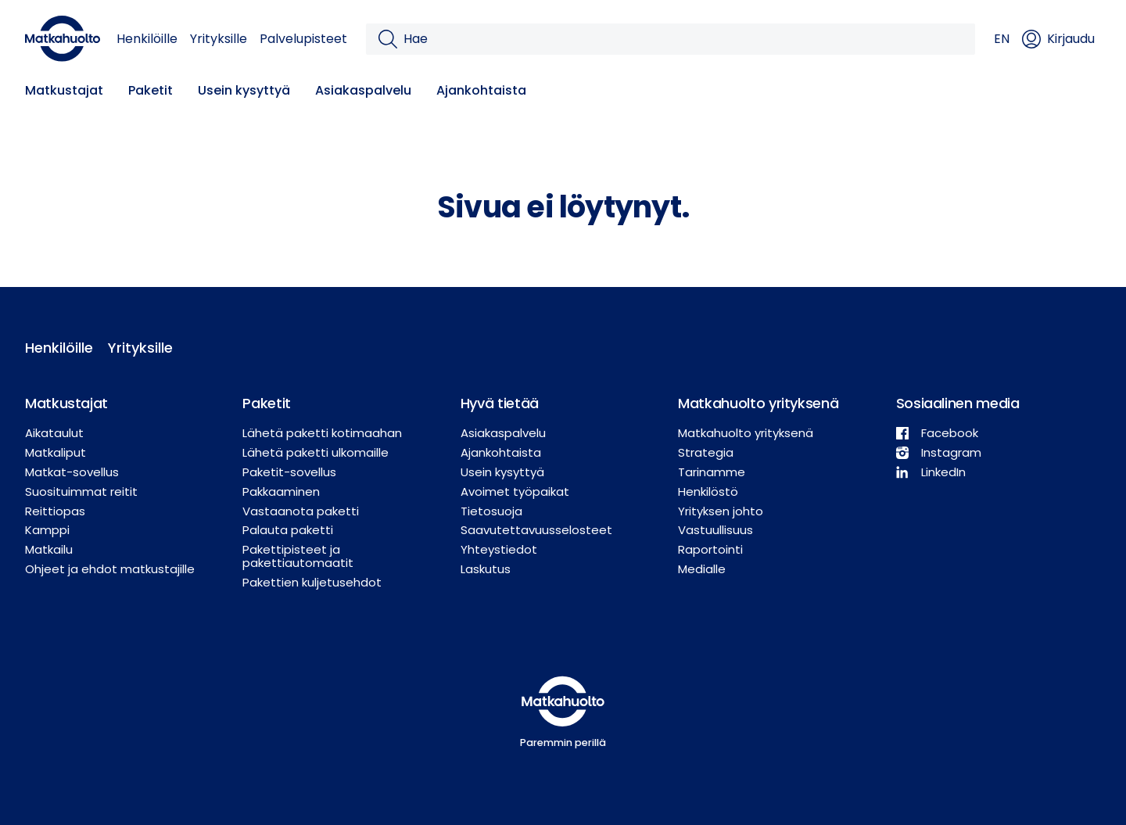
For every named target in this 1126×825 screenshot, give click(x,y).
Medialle (702, 569)
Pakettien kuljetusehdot (312, 582)
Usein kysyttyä (244, 90)
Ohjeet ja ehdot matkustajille (110, 569)
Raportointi (710, 549)
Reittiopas (55, 511)
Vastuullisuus (715, 530)
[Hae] (683, 39)
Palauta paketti (287, 530)
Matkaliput (55, 452)
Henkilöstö (708, 491)
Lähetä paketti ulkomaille (315, 452)
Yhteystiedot (499, 549)
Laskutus (486, 569)
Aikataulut (54, 433)
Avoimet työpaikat (515, 491)
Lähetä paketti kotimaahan (322, 433)
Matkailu (49, 549)
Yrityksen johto (720, 511)
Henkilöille (147, 39)
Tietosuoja (491, 511)
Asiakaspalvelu (363, 90)
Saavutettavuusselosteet (536, 530)
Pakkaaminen (281, 491)
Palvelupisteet (303, 39)
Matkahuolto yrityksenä (745, 433)
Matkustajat (64, 90)
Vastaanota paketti (300, 511)
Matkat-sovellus (72, 472)
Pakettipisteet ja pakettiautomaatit (297, 556)
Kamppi (47, 530)
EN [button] (1001, 39)
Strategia (705, 452)
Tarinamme (711, 472)
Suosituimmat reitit (81, 491)
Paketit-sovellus (289, 472)
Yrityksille (218, 39)
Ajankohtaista (481, 90)
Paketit (150, 90)
